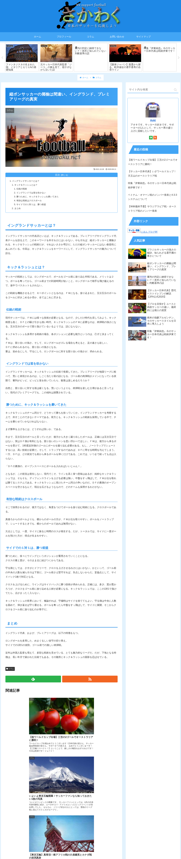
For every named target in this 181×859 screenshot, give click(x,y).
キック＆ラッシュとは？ (25, 185)
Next (178, 57)
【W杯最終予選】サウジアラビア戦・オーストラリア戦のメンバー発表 (152, 208)
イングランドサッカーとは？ (25, 181)
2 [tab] (88, 74)
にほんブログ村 (149, 232)
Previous (2, 57)
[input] (152, 89)
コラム (10, 669)
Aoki (153, 120)
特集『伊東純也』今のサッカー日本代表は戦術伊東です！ (152, 185)
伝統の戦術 (21, 189)
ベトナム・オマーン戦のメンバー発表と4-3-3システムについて (152, 197)
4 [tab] (97, 74)
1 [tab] (83, 74)
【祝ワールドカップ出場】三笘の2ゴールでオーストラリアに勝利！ (153, 162)
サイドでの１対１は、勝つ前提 (31, 204)
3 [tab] (92, 74)
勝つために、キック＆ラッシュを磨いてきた (37, 196)
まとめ (17, 208)
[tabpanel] (22, 57)
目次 (57, 175)
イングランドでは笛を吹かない (31, 192)
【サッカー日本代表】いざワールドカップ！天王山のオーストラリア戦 (152, 173)
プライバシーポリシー (90, 851)
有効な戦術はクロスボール (29, 200)
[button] (175, 89)
